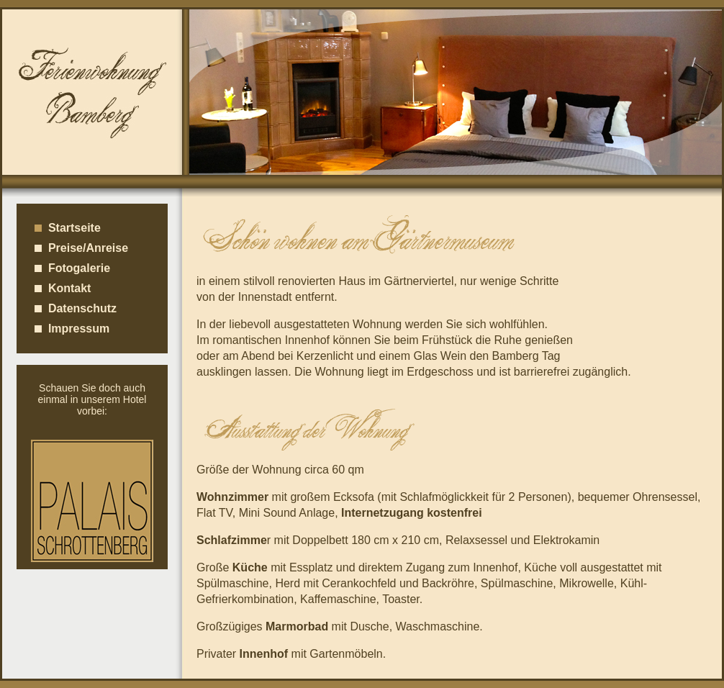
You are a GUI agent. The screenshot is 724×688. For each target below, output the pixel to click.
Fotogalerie (72, 268)
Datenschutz (76, 308)
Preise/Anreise (81, 248)
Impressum (72, 328)
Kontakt (63, 288)
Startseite (68, 228)
